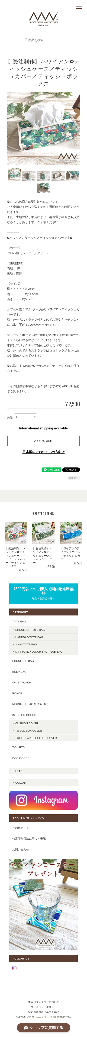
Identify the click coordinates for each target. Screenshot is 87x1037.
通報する (73, 478)
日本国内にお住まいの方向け (44, 452)
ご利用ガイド (20, 827)
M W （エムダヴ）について (43, 1002)
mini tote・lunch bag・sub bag (38, 651)
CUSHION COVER (26, 723)
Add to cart (43, 441)
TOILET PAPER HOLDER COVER (36, 737)
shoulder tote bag (30, 629)
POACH (17, 693)
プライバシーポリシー (43, 1007)
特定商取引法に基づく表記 (29, 838)
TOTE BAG (19, 621)
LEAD (19, 771)
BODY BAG (19, 671)
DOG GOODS (20, 758)
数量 (10, 418)
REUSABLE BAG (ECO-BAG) (30, 703)
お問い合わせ (20, 849)
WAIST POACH (21, 682)
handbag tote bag (29, 637)
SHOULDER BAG (23, 660)
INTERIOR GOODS (24, 714)
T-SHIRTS (18, 747)
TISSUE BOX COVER (28, 730)
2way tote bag (26, 644)
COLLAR (20, 782)
